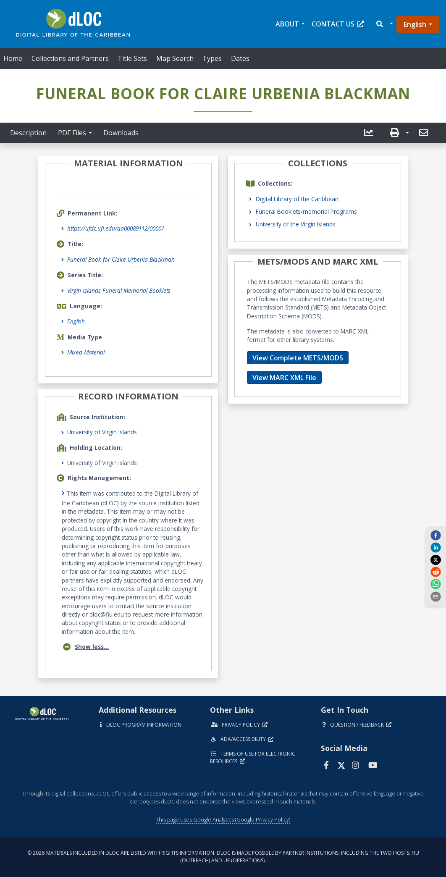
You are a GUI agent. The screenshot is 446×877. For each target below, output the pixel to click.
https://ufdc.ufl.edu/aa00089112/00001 (115, 228)
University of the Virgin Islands (296, 224)
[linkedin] (435, 547)
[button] (384, 24)
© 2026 (223, 856)
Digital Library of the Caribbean (297, 199)
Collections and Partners (70, 58)
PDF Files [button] (72, 132)
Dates (240, 58)
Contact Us (338, 24)
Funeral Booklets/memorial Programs (306, 211)
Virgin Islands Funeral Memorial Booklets (119, 290)
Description (28, 132)
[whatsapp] (435, 583)
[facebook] (435, 535)
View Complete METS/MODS (297, 357)
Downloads (121, 132)
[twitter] (435, 559)
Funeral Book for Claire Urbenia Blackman (121, 259)
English (415, 24)
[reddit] (435, 571)
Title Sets (132, 58)
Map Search (175, 58)
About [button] (287, 24)
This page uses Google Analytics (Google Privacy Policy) (223, 819)
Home (12, 58)
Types (212, 58)
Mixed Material (86, 352)
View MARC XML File (284, 377)
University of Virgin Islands (102, 432)
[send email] (435, 596)
